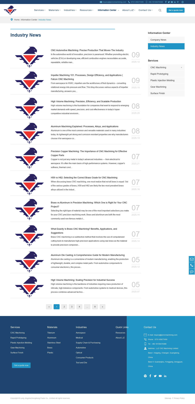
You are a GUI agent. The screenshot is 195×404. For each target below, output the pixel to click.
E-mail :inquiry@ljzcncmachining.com (162, 336)
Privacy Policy (179, 399)
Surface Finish (157, 93)
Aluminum (51, 339)
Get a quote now (176, 10)
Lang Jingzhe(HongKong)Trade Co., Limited (37, 399)
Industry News (45, 20)
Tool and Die (81, 364)
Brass (49, 349)
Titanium (51, 334)
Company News (158, 39)
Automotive (81, 349)
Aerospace (80, 334)
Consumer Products (84, 359)
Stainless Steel (54, 344)
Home (17, 20)
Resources (86, 10)
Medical (79, 339)
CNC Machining (158, 67)
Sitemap (168, 399)
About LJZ (128, 10)
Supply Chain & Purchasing (88, 344)
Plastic (50, 354)
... (88, 308)
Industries (69, 10)
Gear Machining (158, 87)
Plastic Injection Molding (162, 80)
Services (39, 10)
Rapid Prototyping (159, 74)
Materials (54, 10)
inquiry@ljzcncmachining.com (114, 2)
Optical (79, 354)
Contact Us (145, 10)
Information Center (107, 8)
